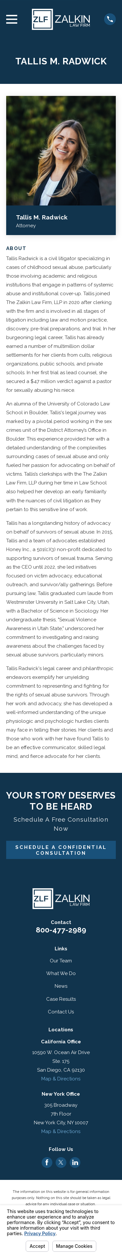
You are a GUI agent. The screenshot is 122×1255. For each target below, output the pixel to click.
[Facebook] (47, 1162)
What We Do (61, 973)
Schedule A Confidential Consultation (60, 850)
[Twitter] (61, 1162)
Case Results (61, 999)
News (61, 986)
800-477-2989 (61, 930)
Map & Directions (60, 1079)
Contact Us (61, 1012)
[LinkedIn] (75, 1162)
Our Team (61, 961)
